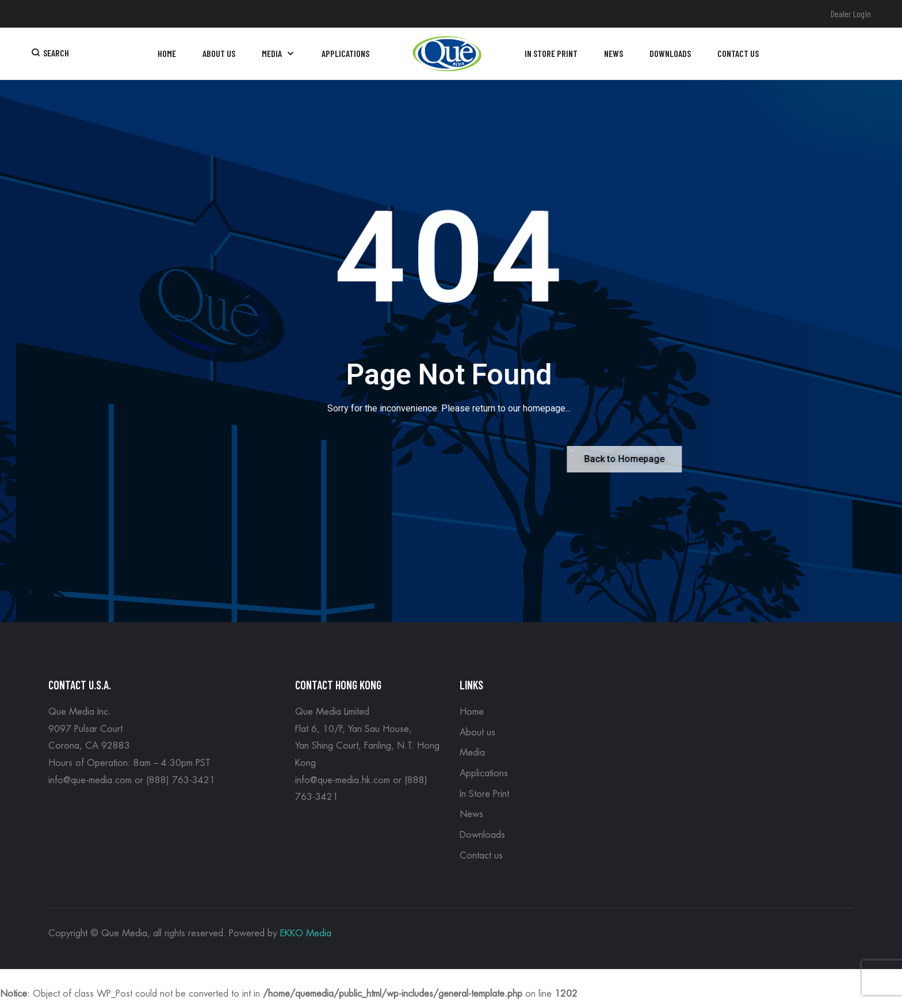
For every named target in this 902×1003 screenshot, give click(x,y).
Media (472, 752)
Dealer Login (851, 13)
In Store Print (484, 794)
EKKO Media (305, 933)
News (471, 814)
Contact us (481, 855)
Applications (484, 773)
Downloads (482, 835)
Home (472, 711)
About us (477, 732)
